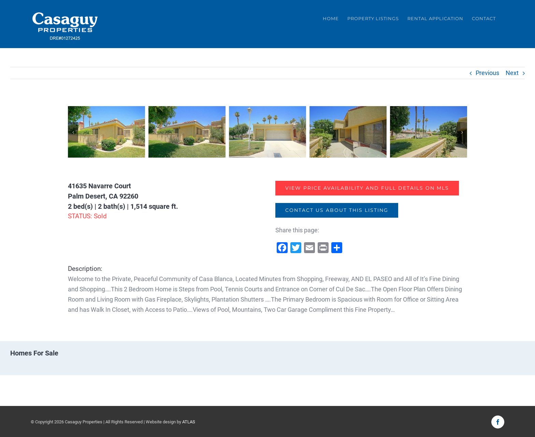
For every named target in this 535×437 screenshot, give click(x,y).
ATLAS (188, 421)
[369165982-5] (428, 131)
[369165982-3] (267, 131)
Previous (487, 72)
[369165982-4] (348, 131)
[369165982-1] (106, 131)
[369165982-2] (187, 131)
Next (512, 72)
